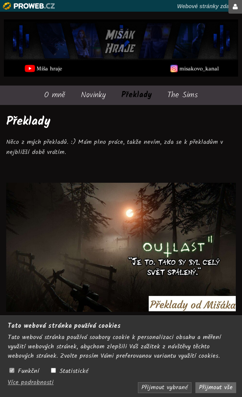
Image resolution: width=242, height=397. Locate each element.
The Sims (182, 95)
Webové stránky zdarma (208, 6)
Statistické (74, 371)
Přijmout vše (216, 387)
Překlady (136, 95)
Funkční (28, 371)
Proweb (29, 6)
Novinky (93, 95)
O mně (54, 95)
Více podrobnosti (31, 382)
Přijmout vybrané (164, 387)
